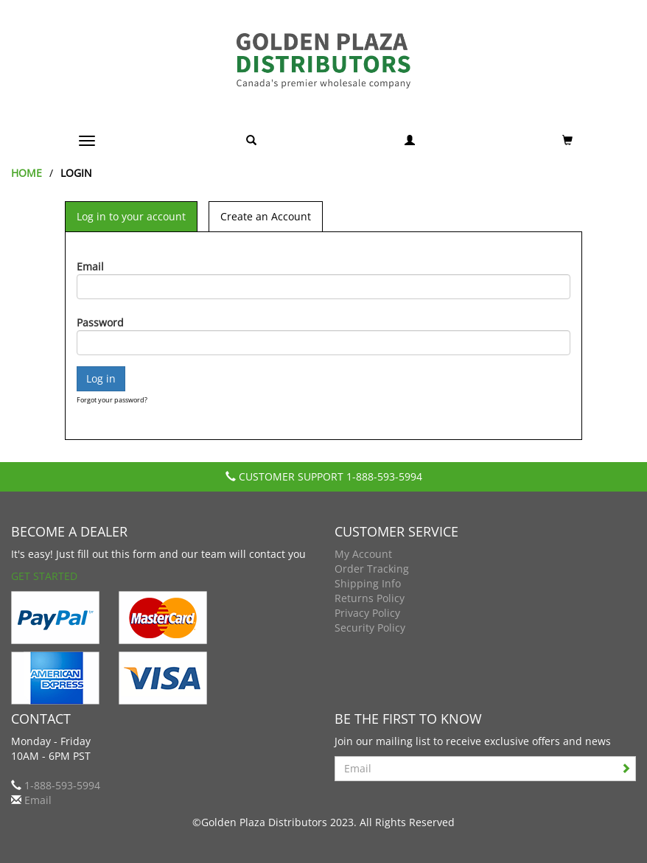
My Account (363, 554)
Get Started (44, 576)
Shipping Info (368, 583)
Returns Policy (370, 598)
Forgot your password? (112, 400)
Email (90, 266)
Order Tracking (372, 569)
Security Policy (370, 628)
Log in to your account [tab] (131, 216)
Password (100, 322)
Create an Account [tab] (265, 216)
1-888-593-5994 (384, 476)
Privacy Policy (367, 613)
